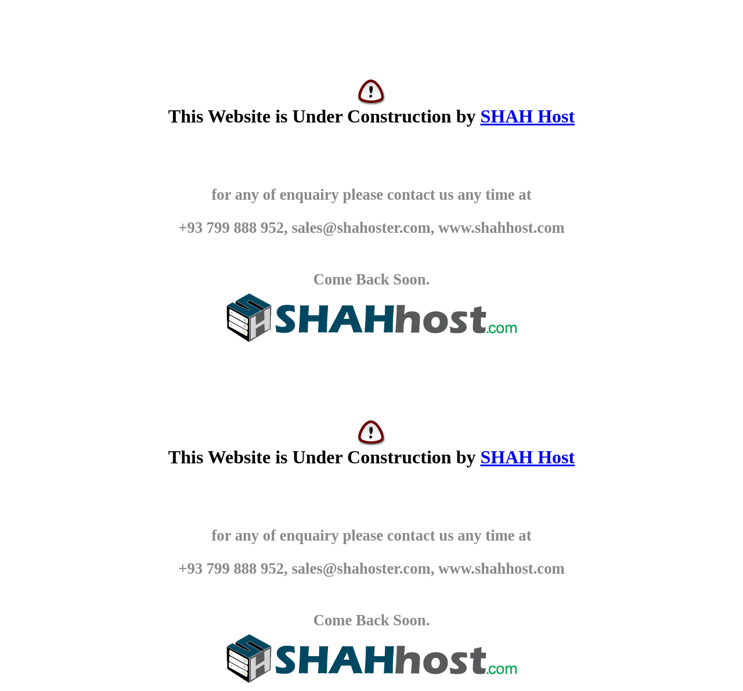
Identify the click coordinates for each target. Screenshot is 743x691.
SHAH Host (527, 116)
